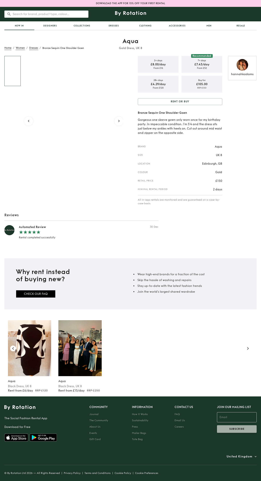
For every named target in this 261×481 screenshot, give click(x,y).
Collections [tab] (82, 25)
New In (19, 25)
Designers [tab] (50, 25)
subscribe (237, 429)
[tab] (19, 25)
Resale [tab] (241, 25)
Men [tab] (209, 25)
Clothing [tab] (145, 25)
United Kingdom (239, 456)
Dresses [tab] (114, 25)
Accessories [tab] (177, 25)
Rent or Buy (180, 102)
